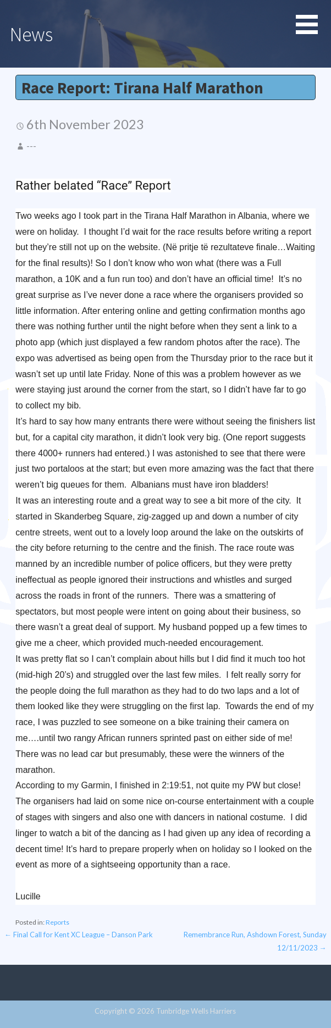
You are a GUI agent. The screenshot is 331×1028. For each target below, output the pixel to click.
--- (31, 146)
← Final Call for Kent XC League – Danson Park (78, 934)
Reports (57, 922)
